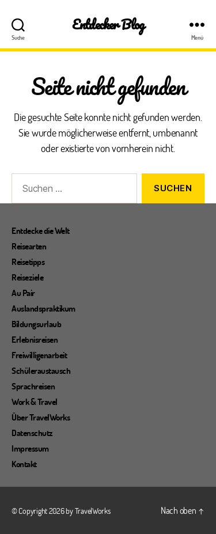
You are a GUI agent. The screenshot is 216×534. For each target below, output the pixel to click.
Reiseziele (27, 277)
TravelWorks (93, 510)
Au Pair (23, 292)
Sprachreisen (33, 386)
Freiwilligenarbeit (39, 355)
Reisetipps (28, 261)
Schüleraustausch (41, 370)
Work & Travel (35, 401)
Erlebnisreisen (35, 339)
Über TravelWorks (41, 417)
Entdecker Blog (108, 24)
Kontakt (24, 463)
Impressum (30, 448)
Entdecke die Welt (41, 230)
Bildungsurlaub (36, 324)
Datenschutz (32, 432)
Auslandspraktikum (43, 308)
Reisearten (29, 246)
